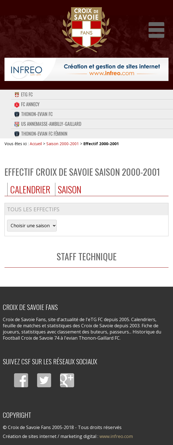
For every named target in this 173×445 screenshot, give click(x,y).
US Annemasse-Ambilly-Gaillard (47, 123)
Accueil (36, 143)
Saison (69, 189)
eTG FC (23, 94)
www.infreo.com (116, 436)
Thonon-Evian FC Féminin (40, 133)
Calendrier (30, 189)
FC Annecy (27, 104)
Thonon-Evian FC (33, 114)
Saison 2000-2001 (62, 143)
